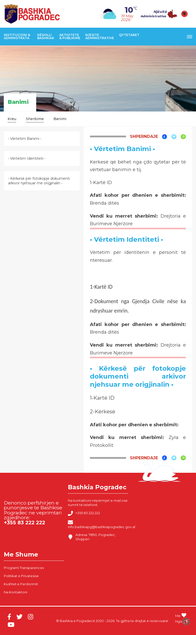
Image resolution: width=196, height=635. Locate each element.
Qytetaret (129, 35)
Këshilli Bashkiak (45, 36)
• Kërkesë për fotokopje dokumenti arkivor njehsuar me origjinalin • (39, 180)
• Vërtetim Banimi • (24, 138)
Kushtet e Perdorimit (21, 584)
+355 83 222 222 (84, 513)
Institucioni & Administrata (17, 36)
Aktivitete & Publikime (69, 36)
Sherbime (35, 119)
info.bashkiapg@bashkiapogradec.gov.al (101, 524)
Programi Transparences (24, 568)
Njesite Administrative (99, 36)
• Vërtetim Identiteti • (26, 158)
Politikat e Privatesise (21, 576)
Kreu (12, 119)
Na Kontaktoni (15, 592)
